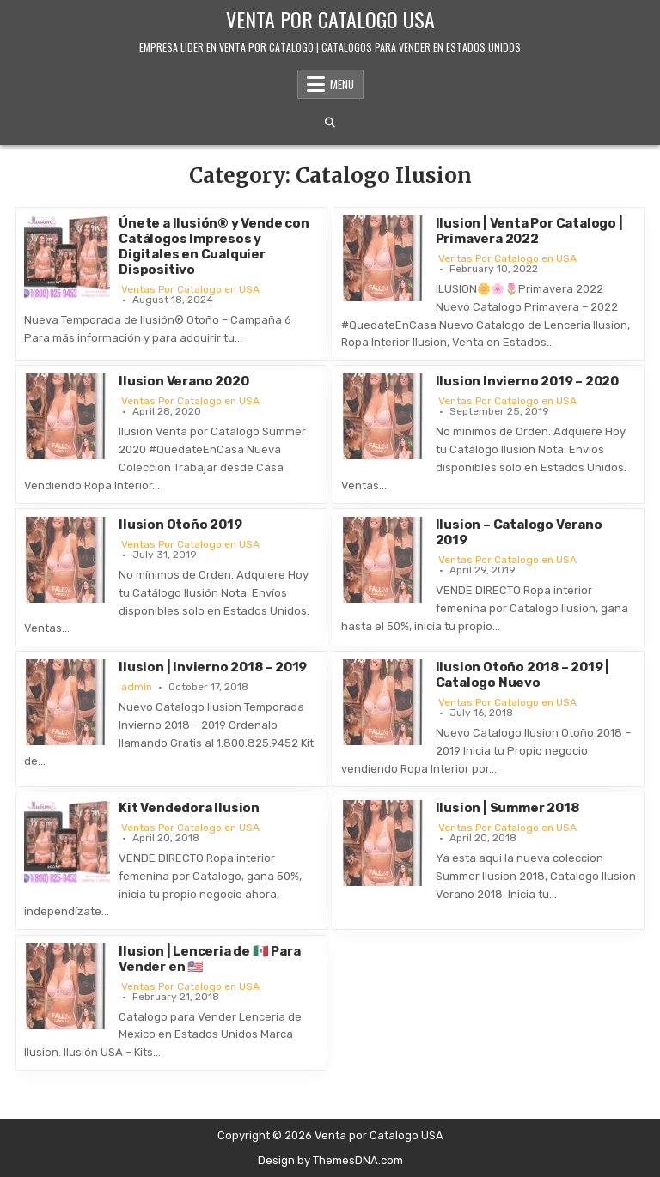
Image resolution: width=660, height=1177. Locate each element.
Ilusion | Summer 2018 (507, 808)
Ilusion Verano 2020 (183, 381)
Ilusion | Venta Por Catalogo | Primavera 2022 (529, 230)
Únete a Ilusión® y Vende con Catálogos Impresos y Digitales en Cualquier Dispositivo (214, 246)
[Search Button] (330, 123)
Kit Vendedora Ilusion (189, 808)
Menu (342, 84)
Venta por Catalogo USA (330, 18)
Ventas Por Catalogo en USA (190, 289)
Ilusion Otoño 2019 (180, 524)
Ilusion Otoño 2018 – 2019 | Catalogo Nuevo (523, 674)
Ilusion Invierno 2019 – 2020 (527, 381)
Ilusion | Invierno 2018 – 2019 (213, 667)
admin (136, 687)
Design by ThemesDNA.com (330, 1160)
